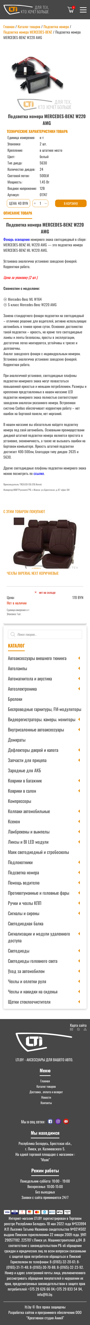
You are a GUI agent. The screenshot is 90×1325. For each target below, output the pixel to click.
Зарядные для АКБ (24, 770)
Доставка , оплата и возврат (46, 1091)
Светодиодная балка (25, 923)
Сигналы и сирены (23, 913)
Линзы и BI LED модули (28, 841)
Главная (9, 26)
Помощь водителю (23, 882)
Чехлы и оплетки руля (27, 981)
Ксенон (14, 821)
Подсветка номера (23, 872)
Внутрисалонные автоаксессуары (36, 729)
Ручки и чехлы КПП (24, 903)
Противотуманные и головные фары (38, 892)
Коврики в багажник (25, 780)
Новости (46, 1097)
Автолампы (17, 668)
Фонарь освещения (16, 239)
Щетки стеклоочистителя (29, 1001)
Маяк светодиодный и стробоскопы (38, 851)
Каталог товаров (29, 26)
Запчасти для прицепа (27, 760)
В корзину (71, 203)
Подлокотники (20, 862)
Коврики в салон (22, 790)
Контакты (46, 1102)
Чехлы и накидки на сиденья (33, 991)
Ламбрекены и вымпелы (28, 831)
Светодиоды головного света (32, 960)
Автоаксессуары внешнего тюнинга (37, 658)
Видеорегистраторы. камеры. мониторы (41, 719)
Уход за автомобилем (26, 971)
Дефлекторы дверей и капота (33, 749)
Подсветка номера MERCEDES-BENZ (27, 32)
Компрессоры (19, 800)
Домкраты (16, 739)
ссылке (39, 473)
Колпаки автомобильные (29, 811)
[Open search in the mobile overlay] (45, 634)
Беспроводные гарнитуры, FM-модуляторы (44, 709)
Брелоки (15, 698)
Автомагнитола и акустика (30, 678)
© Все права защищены (45, 1307)
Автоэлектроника (22, 688)
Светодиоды (18, 950)
